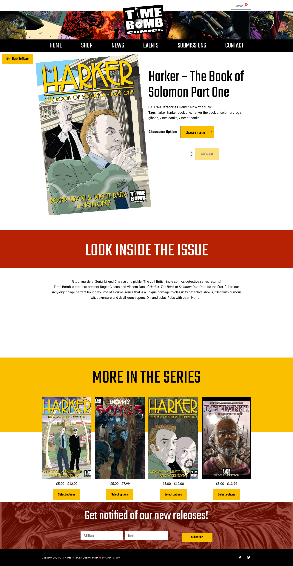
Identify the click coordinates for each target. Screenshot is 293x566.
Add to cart (207, 154)
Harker (184, 107)
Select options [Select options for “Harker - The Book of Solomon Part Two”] (173, 494)
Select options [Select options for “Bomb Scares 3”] (120, 494)
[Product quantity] (187, 154)
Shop (86, 45)
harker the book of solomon (213, 112)
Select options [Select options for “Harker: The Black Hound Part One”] (66, 494)
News (118, 45)
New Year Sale (201, 107)
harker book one (179, 112)
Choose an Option (163, 132)
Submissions (192, 45)
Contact (234, 45)
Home (56, 45)
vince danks (168, 118)
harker (161, 112)
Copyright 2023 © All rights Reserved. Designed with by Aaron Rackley (81, 557)
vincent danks (189, 118)
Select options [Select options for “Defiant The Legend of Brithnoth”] (226, 494)
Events (150, 45)
